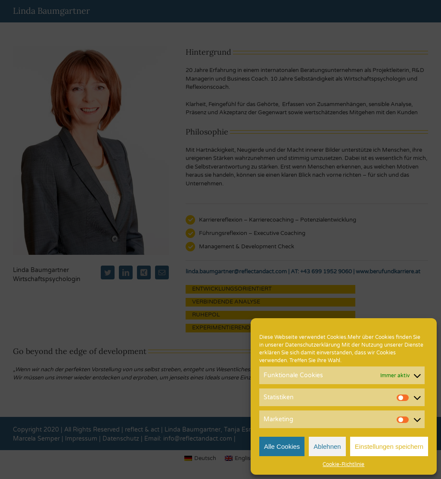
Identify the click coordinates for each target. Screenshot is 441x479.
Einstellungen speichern (389, 446)
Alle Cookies (282, 446)
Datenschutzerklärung (312, 345)
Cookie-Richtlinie (343, 464)
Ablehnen (327, 446)
